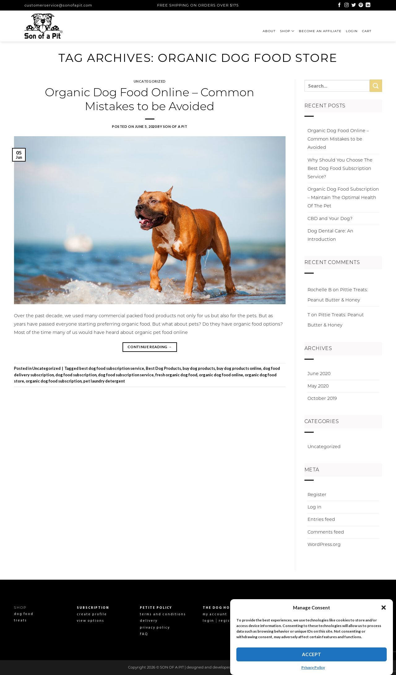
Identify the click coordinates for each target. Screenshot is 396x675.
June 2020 (319, 373)
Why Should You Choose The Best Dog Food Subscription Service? (340, 168)
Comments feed (326, 532)
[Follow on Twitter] (353, 5)
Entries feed (321, 519)
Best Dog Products (163, 368)
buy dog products (199, 368)
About (269, 31)
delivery (148, 621)
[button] (384, 607)
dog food (23, 614)
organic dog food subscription (54, 381)
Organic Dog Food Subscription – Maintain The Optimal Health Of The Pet (343, 197)
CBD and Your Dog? (330, 218)
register (226, 621)
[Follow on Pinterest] (361, 5)
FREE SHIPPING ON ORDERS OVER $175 (198, 5)
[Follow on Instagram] (346, 5)
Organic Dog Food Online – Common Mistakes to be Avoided (149, 99)
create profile (92, 614)
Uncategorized (150, 81)
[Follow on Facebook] (339, 5)
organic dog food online (221, 374)
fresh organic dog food (176, 374)
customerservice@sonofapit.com (58, 5)
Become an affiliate (320, 31)
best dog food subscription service (111, 368)
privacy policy (155, 628)
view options (90, 621)
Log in (314, 507)
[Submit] (376, 86)
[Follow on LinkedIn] (368, 5)
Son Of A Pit (175, 126)
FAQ (144, 634)
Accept (311, 654)
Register (317, 494)
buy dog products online (239, 368)
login (208, 621)
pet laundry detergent (104, 381)
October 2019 (322, 398)
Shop (287, 31)
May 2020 (318, 386)
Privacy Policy (313, 667)
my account (215, 614)
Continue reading (149, 347)
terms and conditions (163, 614)
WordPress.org (324, 544)
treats (20, 620)
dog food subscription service (126, 374)
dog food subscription (76, 374)
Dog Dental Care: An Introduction (330, 235)
